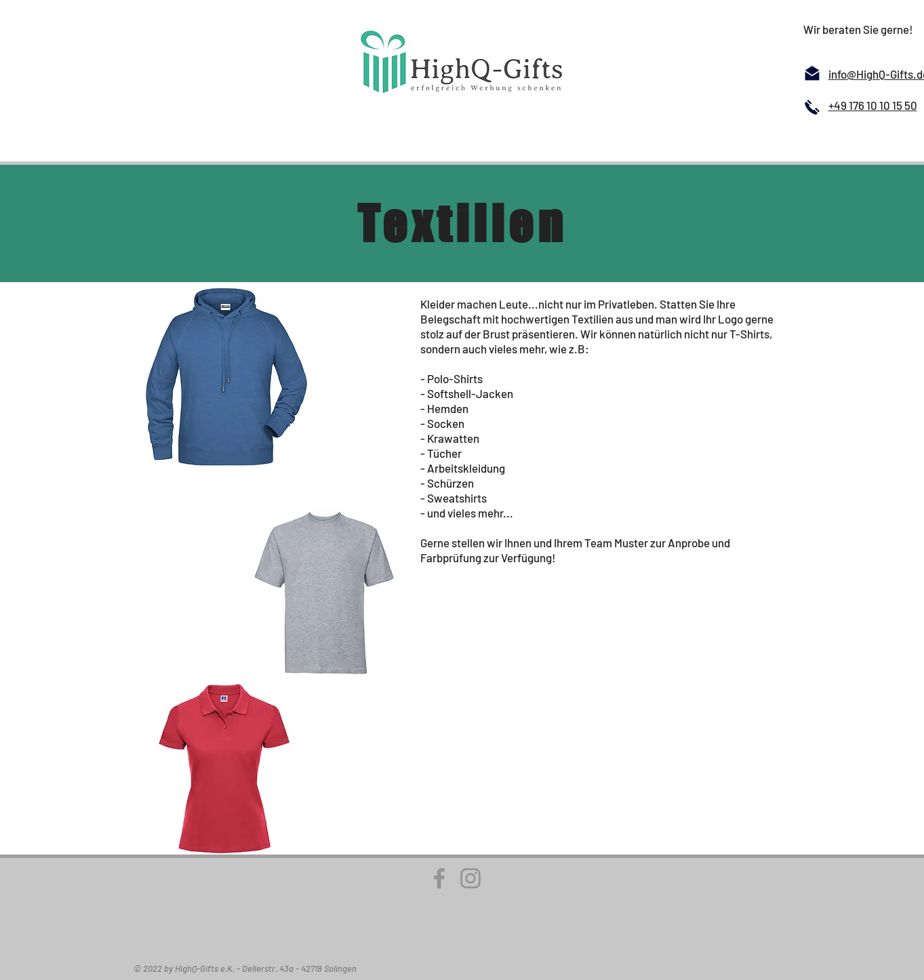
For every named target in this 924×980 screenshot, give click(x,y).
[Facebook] (439, 878)
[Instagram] (470, 878)
